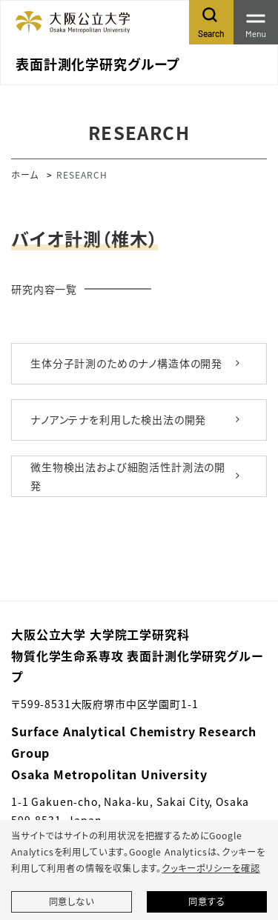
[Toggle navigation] (256, 22)
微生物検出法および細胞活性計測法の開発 (127, 476)
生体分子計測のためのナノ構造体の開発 (126, 363)
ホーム (25, 174)
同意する (206, 901)
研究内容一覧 (44, 288)
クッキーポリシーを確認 (210, 868)
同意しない (71, 901)
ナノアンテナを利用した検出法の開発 (118, 419)
